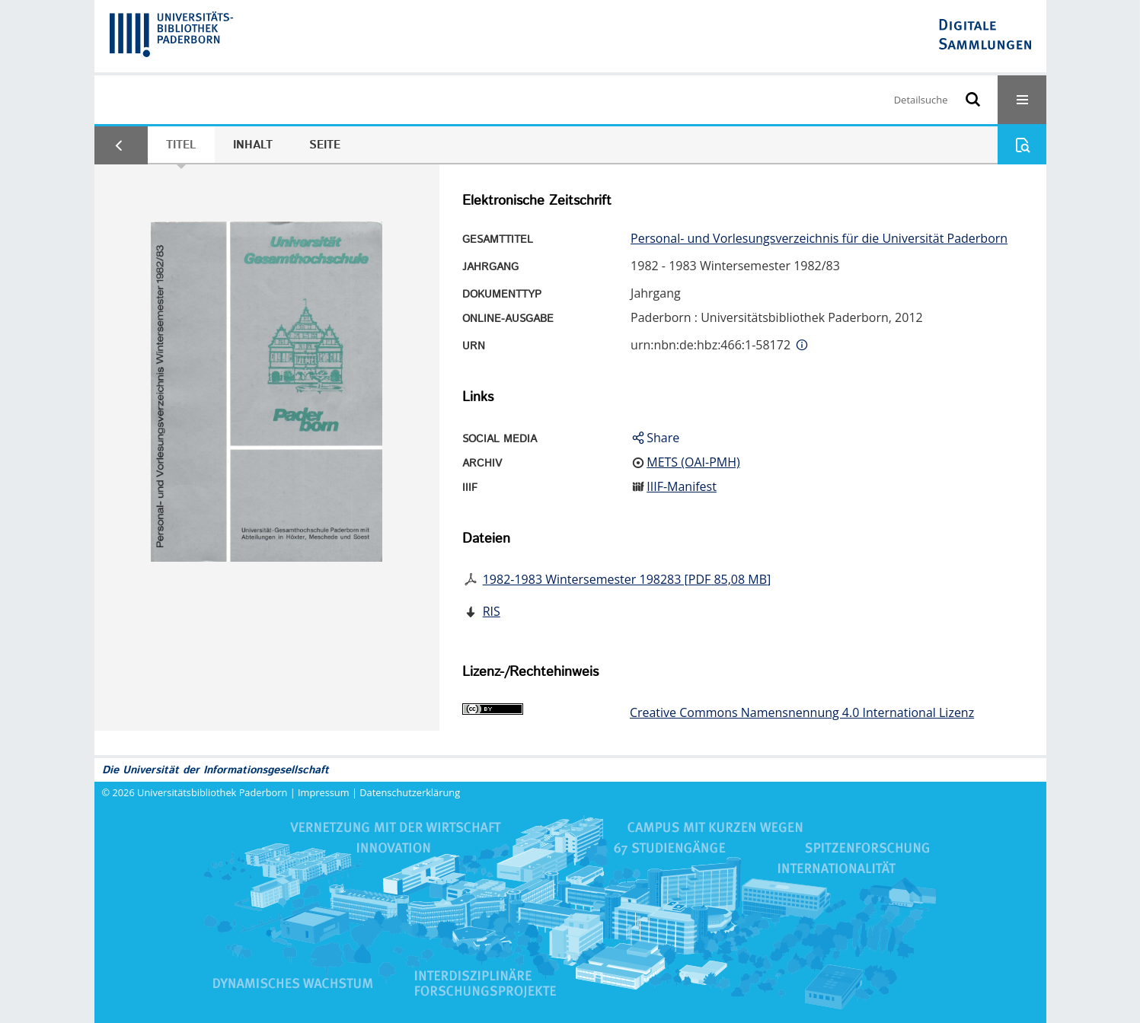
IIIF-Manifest (682, 486)
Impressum (324, 792)
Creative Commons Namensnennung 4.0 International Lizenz (802, 712)
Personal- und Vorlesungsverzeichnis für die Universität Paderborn (819, 238)
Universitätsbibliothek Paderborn (212, 792)
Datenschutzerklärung (409, 792)
